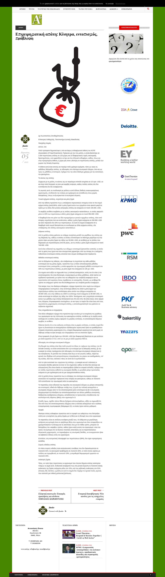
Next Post (98, 490)
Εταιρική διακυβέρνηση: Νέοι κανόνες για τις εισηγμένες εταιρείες (91, 496)
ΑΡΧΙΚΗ (22, 9)
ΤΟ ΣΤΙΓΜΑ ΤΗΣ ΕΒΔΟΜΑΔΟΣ (49, 9)
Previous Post (45, 490)
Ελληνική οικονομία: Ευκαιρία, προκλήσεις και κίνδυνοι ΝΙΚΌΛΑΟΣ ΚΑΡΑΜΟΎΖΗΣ (51, 496)
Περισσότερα (120, 4)
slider (78, 531)
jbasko (25, 146)
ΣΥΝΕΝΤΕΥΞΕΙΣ (69, 9)
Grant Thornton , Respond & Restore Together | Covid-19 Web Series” (89, 535)
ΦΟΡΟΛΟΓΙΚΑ (101, 9)
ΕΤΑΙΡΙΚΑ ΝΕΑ (87, 531)
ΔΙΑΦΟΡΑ (114, 9)
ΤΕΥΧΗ (31, 9)
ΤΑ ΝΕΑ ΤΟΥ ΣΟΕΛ (85, 9)
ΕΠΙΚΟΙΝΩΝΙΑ (126, 9)
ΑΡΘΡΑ (21, 28)
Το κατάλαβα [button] (110, 3)
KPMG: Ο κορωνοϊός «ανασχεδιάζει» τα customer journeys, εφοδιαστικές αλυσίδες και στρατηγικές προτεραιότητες (88, 552)
